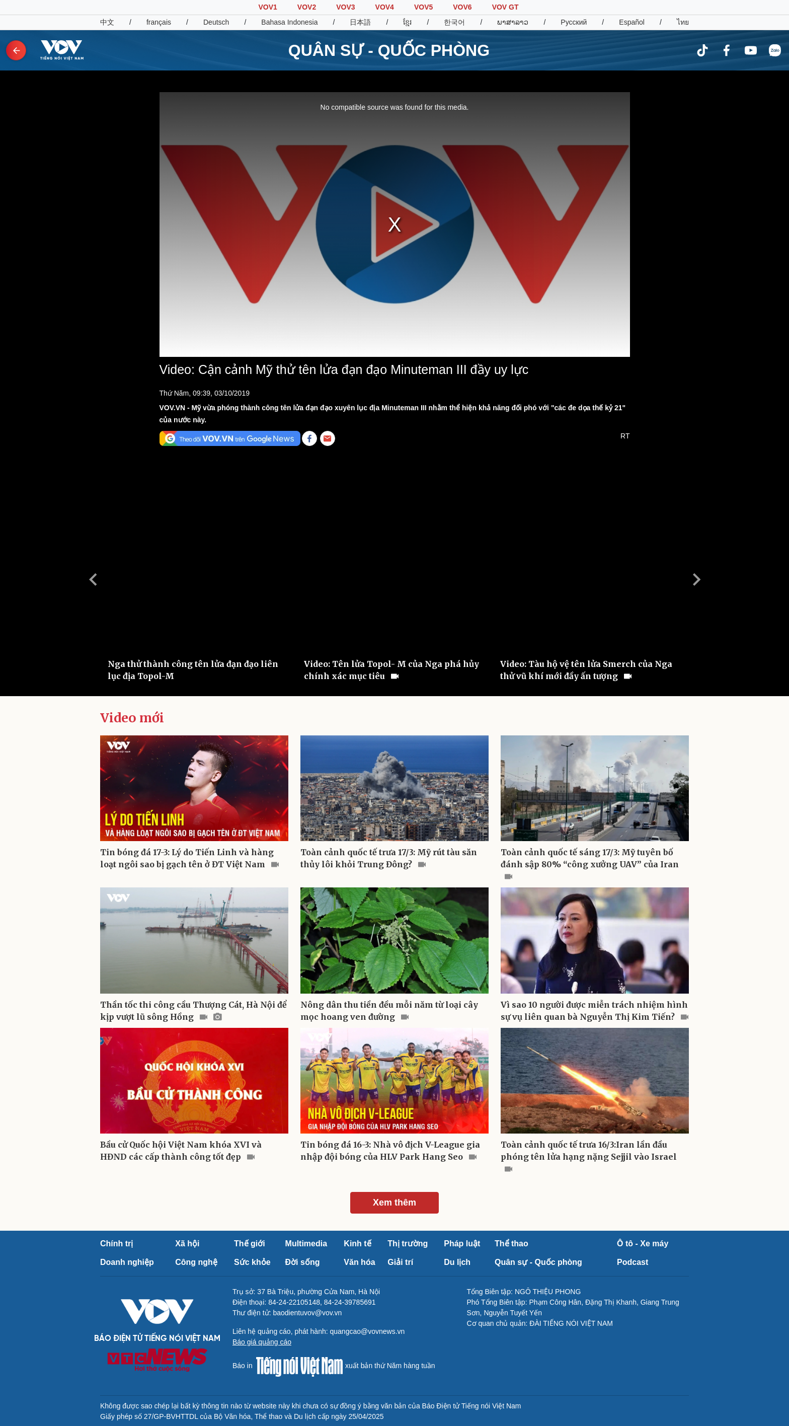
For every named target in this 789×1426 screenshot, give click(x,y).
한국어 (454, 22)
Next (696, 579)
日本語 (360, 22)
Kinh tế (357, 1243)
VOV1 (267, 7)
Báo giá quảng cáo (261, 1342)
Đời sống (302, 1262)
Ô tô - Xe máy (642, 1243)
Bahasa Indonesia (289, 22)
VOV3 (345, 7)
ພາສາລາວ (512, 22)
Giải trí (400, 1262)
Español (632, 22)
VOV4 (384, 7)
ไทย (683, 22)
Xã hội (187, 1243)
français (158, 22)
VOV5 (423, 7)
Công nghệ (196, 1262)
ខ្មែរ (407, 22)
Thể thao (511, 1243)
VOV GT (505, 7)
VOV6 (462, 7)
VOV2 (306, 7)
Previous (93, 579)
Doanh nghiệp (127, 1262)
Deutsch (216, 22)
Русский (574, 22)
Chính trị (116, 1243)
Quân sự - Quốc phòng (538, 1262)
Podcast (632, 1262)
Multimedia (306, 1243)
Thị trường (407, 1243)
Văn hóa (359, 1262)
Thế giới (249, 1243)
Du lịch (457, 1262)
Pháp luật (462, 1243)
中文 (107, 22)
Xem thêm (394, 1202)
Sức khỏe (252, 1262)
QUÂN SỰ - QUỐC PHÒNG (389, 50)
